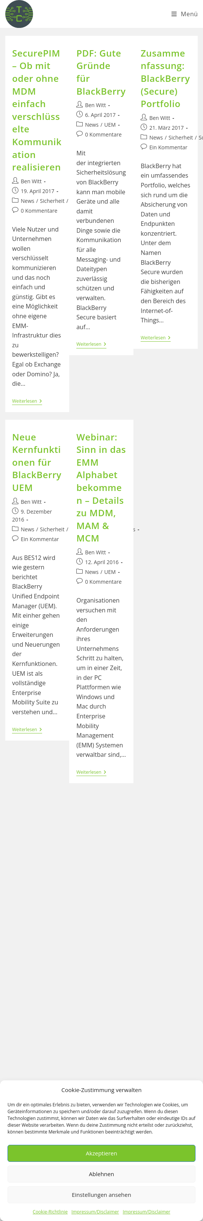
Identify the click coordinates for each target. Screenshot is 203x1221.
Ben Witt (31, 181)
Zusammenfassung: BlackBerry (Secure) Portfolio (165, 78)
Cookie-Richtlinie (50, 1212)
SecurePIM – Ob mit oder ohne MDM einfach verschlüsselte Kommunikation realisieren (37, 110)
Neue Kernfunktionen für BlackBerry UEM (36, 462)
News (27, 200)
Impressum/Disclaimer (95, 1212)
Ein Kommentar (168, 147)
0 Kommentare (39, 210)
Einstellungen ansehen (101, 1194)
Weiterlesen (27, 402)
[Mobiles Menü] (184, 14)
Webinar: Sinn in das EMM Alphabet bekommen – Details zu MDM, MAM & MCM (101, 488)
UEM (110, 124)
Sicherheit (52, 200)
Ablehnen (101, 1174)
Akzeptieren (101, 1153)
